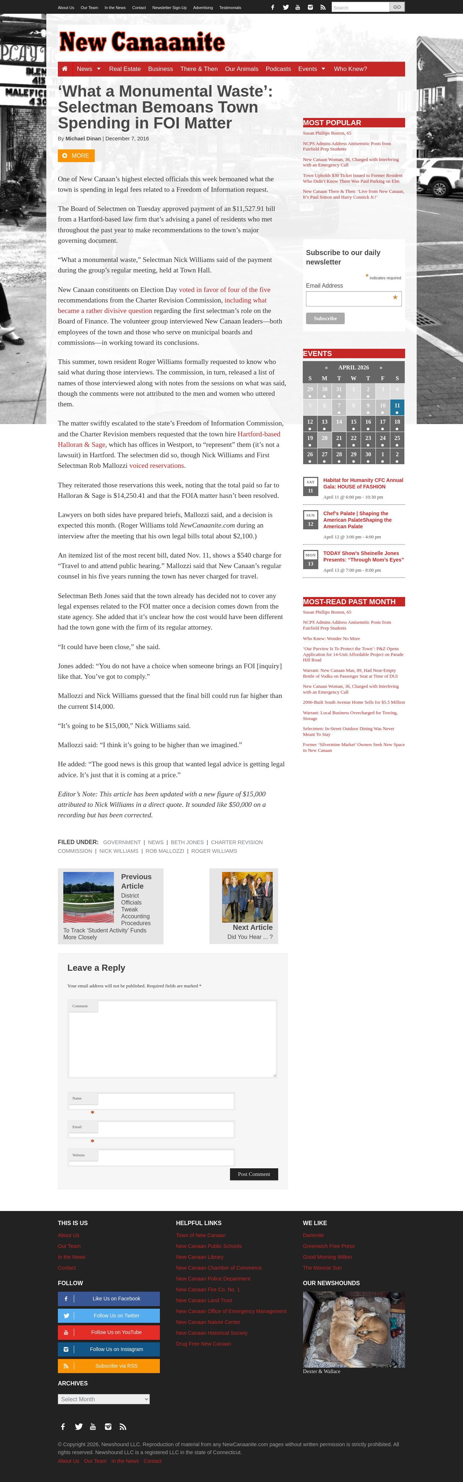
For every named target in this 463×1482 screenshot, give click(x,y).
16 (368, 422)
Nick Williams (119, 851)
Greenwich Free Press (329, 1246)
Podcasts (278, 68)
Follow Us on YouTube (101, 1332)
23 (368, 438)
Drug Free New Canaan (203, 1344)
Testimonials (231, 7)
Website (78, 1155)
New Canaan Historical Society (212, 1333)
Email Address (352, 286)
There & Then (199, 68)
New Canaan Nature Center (208, 1322)
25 (397, 438)
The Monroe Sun (322, 1268)
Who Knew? (350, 68)
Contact (139, 7)
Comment (80, 1006)
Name (83, 1100)
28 (339, 454)
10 (383, 405)
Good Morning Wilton (327, 1257)
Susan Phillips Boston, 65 (327, 133)
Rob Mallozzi (165, 851)
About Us (66, 7)
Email (83, 1128)
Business (160, 68)
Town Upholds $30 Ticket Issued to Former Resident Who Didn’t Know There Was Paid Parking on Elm (353, 178)
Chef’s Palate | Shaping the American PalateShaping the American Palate (357, 520)
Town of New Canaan (201, 1235)
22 (354, 438)
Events (314, 68)
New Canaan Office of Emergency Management (231, 1311)
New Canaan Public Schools (209, 1246)
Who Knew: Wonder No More (331, 638)
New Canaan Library (200, 1257)
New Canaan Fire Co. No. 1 (208, 1289)
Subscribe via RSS (99, 1366)
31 (339, 389)
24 (383, 438)
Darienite (313, 1235)
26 (310, 454)
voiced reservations (156, 465)
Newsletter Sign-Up (169, 7)
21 (339, 438)
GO (397, 7)
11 (397, 405)
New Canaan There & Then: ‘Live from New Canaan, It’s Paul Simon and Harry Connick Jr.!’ (353, 194)
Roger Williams (214, 851)
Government (122, 842)
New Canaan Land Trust (204, 1300)
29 (310, 389)
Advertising (203, 7)
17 (383, 422)
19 (310, 438)
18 (397, 422)
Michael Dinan (83, 138)
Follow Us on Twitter (100, 1316)
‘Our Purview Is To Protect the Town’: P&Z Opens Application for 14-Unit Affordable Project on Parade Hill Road (353, 654)
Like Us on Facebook (100, 1299)
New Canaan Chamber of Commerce (219, 1268)
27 (324, 454)
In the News (115, 7)
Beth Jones (187, 842)
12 (310, 422)
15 (354, 422)
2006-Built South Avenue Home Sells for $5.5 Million (354, 702)
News (91, 68)
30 (324, 389)
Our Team (89, 7)
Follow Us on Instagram (102, 1349)
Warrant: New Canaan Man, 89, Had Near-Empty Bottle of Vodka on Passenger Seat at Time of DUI (350, 673)
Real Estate (125, 68)
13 (324, 422)
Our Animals (242, 68)
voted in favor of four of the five (225, 289)
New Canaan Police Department (213, 1279)
